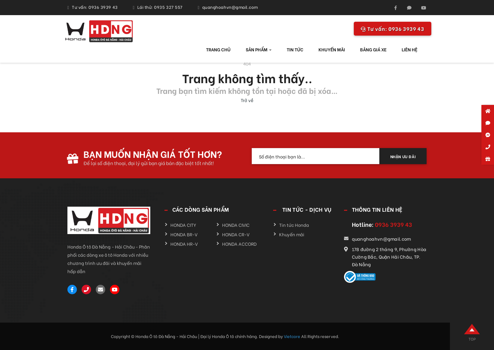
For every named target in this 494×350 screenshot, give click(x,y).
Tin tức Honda (294, 224)
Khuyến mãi (291, 234)
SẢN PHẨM (259, 49)
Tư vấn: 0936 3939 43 (95, 7)
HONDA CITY (183, 224)
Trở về (247, 100)
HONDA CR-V (236, 234)
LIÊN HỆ (409, 49)
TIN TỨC (295, 49)
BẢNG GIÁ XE (373, 49)
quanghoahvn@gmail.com (230, 7)
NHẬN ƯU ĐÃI (403, 156)
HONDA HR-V (184, 243)
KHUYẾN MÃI (332, 49)
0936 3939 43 (392, 28)
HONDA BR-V (184, 234)
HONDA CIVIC (236, 224)
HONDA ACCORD (239, 243)
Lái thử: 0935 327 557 (160, 7)
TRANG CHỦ (218, 49)
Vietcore (292, 336)
